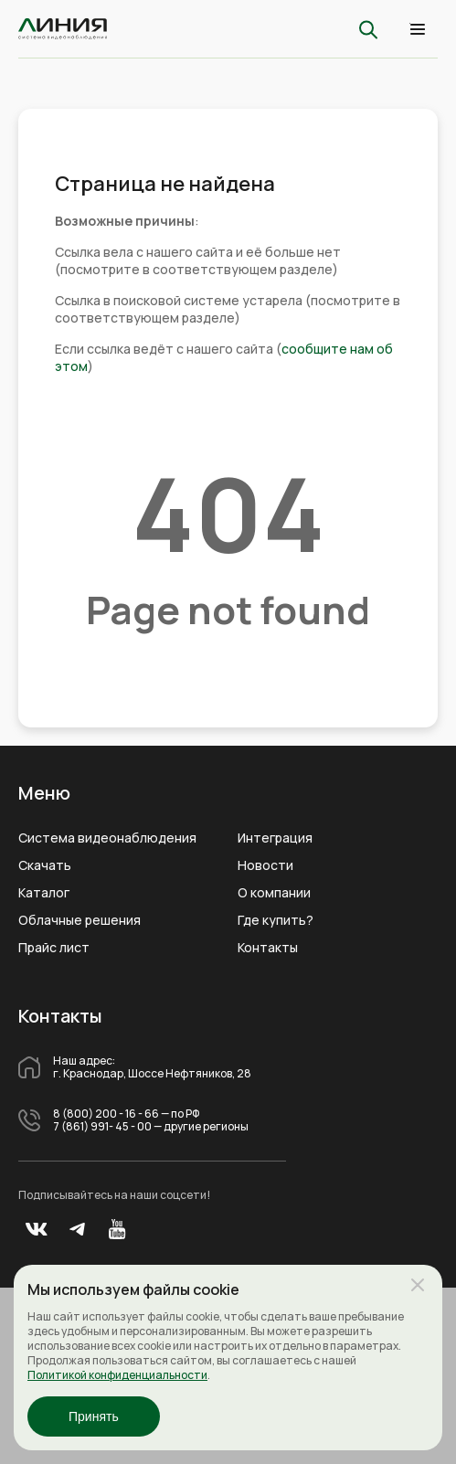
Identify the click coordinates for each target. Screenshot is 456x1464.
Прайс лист (54, 947)
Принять (94, 1416)
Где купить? (275, 920)
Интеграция (275, 838)
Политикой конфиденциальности (117, 1375)
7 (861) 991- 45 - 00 (102, 1126)
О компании (274, 892)
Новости (265, 865)
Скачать (44, 865)
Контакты (268, 947)
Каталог (43, 892)
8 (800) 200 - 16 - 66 (106, 1114)
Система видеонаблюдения (107, 838)
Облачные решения (79, 920)
